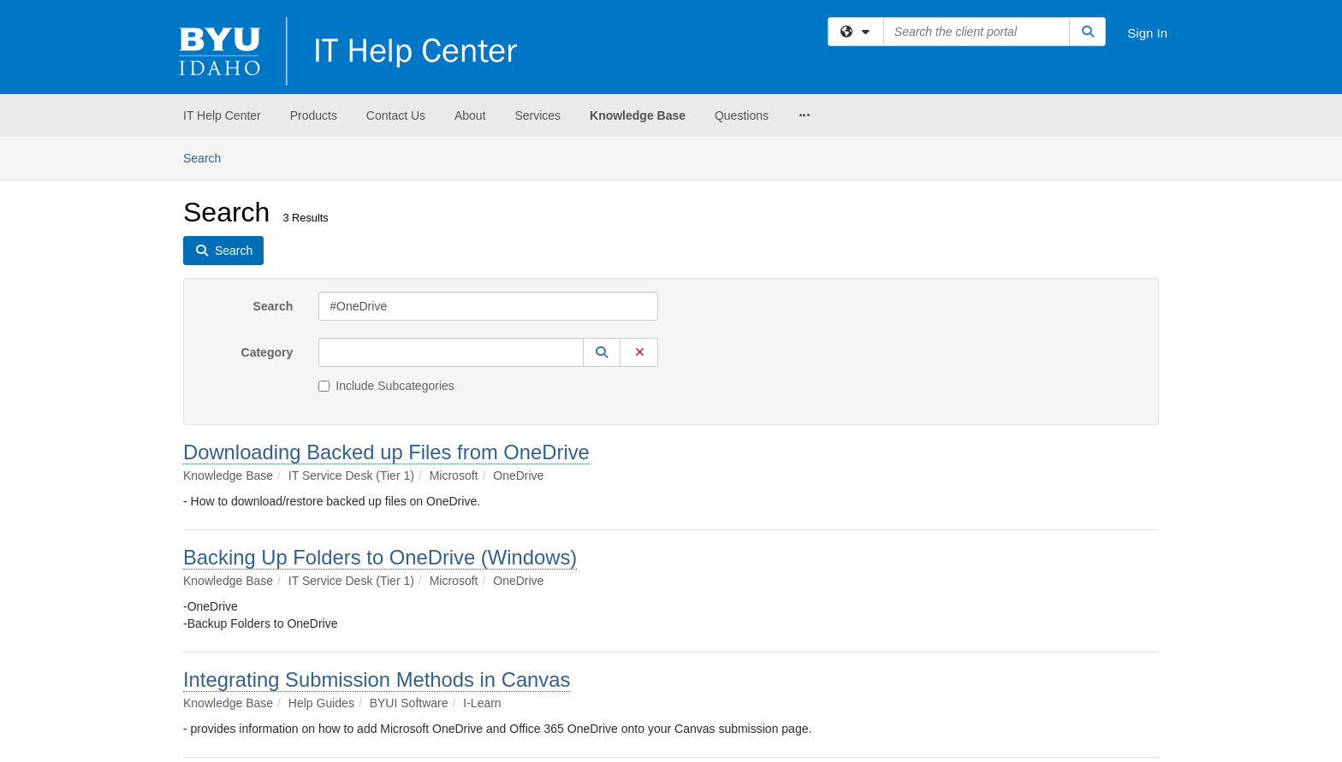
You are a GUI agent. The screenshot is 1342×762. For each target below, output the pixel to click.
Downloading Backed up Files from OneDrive (386, 452)
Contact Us (395, 115)
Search (208, 157)
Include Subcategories (386, 386)
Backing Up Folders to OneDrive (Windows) (380, 557)
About (470, 115)
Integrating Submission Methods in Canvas (376, 679)
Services (537, 115)
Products (313, 115)
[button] (602, 352)
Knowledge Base (638, 115)
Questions (742, 115)
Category (267, 352)
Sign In (1147, 33)
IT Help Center (222, 115)
